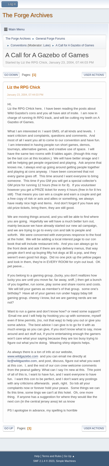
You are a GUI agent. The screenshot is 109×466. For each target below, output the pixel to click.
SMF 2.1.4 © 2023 (43, 460)
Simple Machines (66, 460)
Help (37, 456)
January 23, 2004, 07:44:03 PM (25, 94)
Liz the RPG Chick (23, 87)
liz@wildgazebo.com (22, 361)
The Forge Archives (27, 15)
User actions (94, 74)
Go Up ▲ (69, 456)
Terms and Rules (51, 456)
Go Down (11, 74)
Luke (46, 45)
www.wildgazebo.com (22, 356)
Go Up (8, 428)
